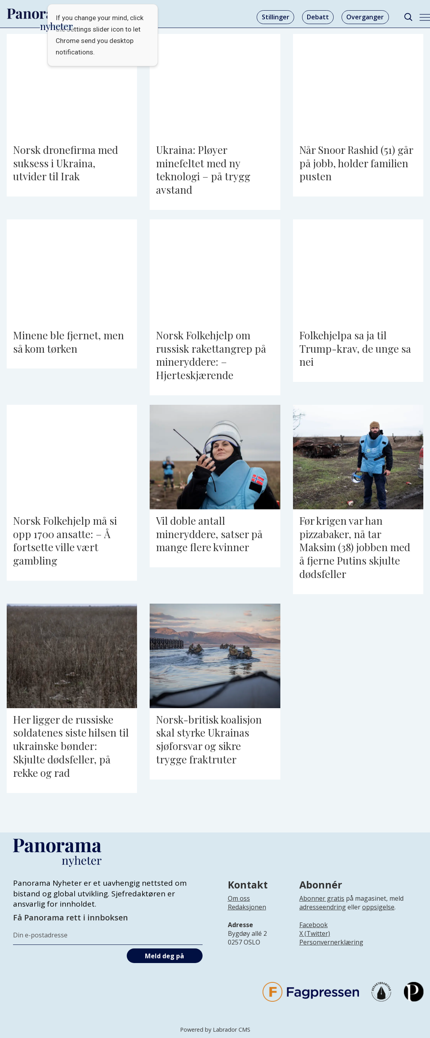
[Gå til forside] (40, 13)
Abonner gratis (321, 898)
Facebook (313, 924)
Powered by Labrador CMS (215, 1029)
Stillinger (275, 17)
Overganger (365, 17)
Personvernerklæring (331, 942)
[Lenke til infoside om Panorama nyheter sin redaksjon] (247, 913)
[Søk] (408, 17)
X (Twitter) (314, 933)
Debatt (318, 17)
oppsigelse (378, 907)
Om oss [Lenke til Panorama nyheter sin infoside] (239, 898)
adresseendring (322, 907)
